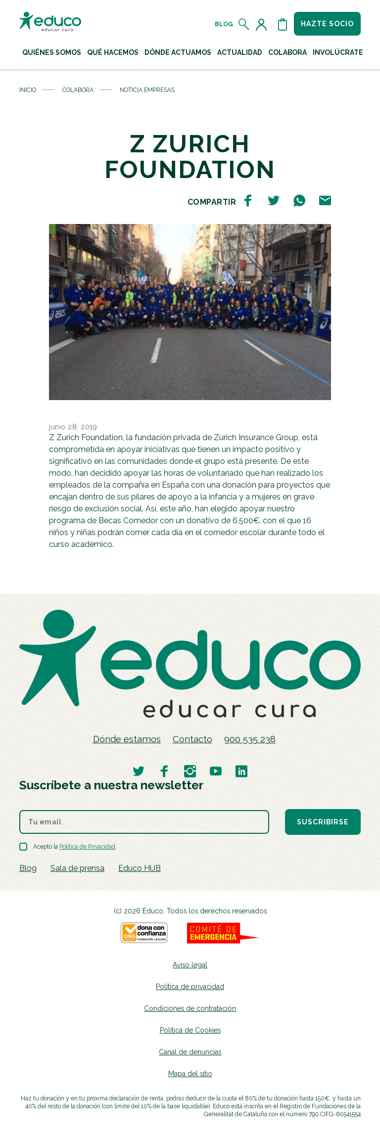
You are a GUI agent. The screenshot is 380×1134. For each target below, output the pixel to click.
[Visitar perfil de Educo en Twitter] (138, 770)
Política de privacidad (190, 987)
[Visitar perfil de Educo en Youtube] (216, 770)
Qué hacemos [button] (113, 52)
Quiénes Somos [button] (51, 52)
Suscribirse (323, 822)
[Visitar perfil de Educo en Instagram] (190, 770)
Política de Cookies (190, 1030)
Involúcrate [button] (338, 52)
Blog (224, 24)
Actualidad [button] (239, 52)
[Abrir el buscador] (244, 24)
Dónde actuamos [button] (177, 52)
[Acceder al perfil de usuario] (263, 24)
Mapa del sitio (190, 1074)
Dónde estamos (127, 739)
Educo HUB (139, 868)
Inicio (27, 90)
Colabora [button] (287, 52)
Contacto (192, 739)
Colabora (78, 90)
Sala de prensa (77, 868)
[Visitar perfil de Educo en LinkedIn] (241, 770)
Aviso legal (190, 965)
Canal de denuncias (190, 1052)
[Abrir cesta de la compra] (282, 24)
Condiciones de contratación (190, 1008)
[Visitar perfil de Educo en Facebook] (164, 770)
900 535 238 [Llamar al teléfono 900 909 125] (250, 739)
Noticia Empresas (147, 90)
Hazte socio (327, 24)
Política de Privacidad (87, 846)
